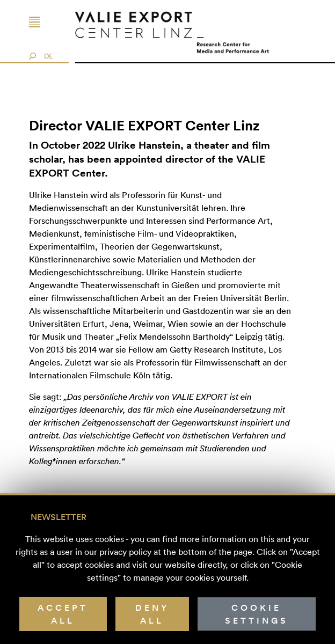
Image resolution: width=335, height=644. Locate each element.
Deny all (152, 614)
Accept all (63, 614)
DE (48, 56)
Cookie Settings (256, 614)
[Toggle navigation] (45, 22)
